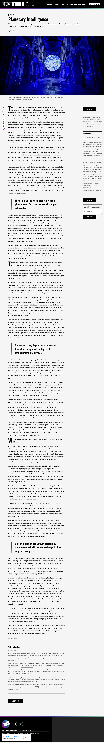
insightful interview (26, 674)
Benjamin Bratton (22, 617)
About (42, 5)
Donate (60, 5)
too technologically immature (36, 477)
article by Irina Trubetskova (27, 668)
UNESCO (37, 687)
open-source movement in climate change (19, 688)
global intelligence (14, 477)
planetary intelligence (15, 156)
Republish (89, 110)
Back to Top (15, 702)
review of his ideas (32, 682)
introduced (42, 301)
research (91, 122)
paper (91, 138)
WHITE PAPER (91, 4)
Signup (51, 5)
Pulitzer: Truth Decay (73, 4)
